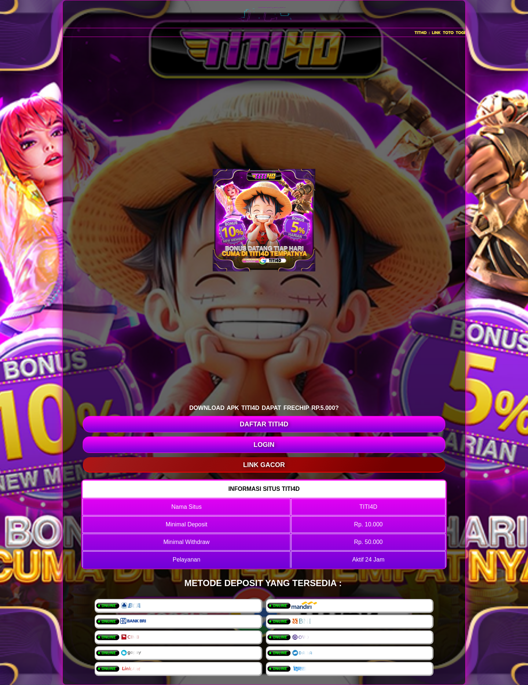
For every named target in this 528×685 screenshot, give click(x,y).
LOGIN (264, 444)
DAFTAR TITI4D (264, 424)
